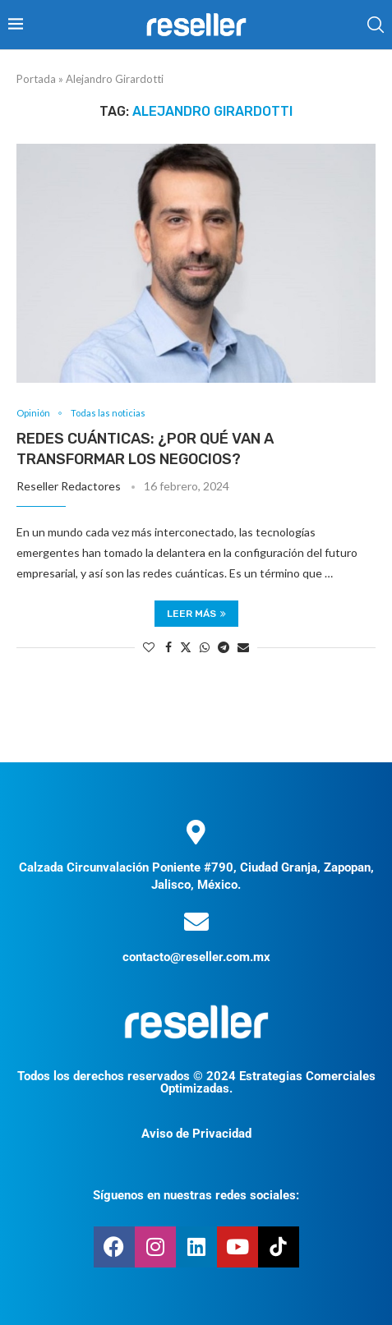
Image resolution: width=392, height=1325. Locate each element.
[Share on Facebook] (168, 647)
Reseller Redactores (68, 486)
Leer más (196, 613)
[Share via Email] (243, 647)
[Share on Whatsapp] (205, 647)
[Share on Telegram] (223, 647)
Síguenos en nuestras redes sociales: (196, 1195)
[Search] (375, 25)
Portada (36, 78)
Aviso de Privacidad (196, 1133)
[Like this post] (148, 647)
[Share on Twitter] (185, 647)
